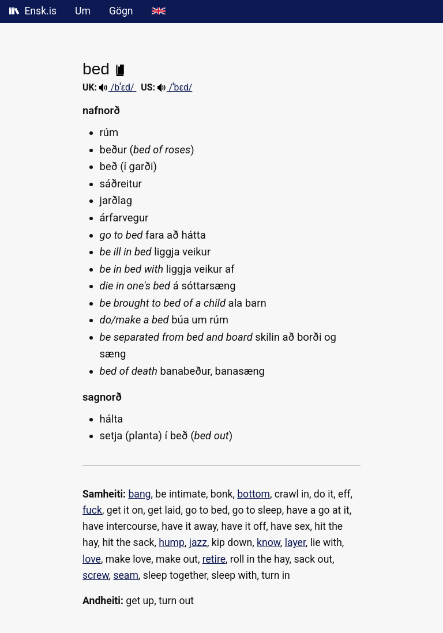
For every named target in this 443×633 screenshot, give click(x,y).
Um (83, 11)
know (268, 542)
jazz (198, 542)
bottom (253, 494)
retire (214, 559)
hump (172, 542)
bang (139, 494)
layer (295, 542)
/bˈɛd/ (117, 87)
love (91, 559)
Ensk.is (33, 11)
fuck (92, 510)
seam (125, 575)
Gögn (121, 11)
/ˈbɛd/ (175, 87)
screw (95, 575)
